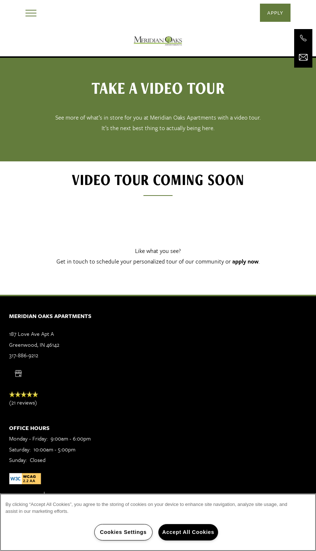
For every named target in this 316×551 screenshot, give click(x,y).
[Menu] (30, 12)
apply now (245, 261)
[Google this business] (18, 374)
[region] (158, 522)
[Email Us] (303, 57)
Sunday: (18, 460)
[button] (275, 13)
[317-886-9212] (303, 38)
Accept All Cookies (188, 532)
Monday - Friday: (28, 438)
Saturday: (20, 449)
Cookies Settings (123, 532)
